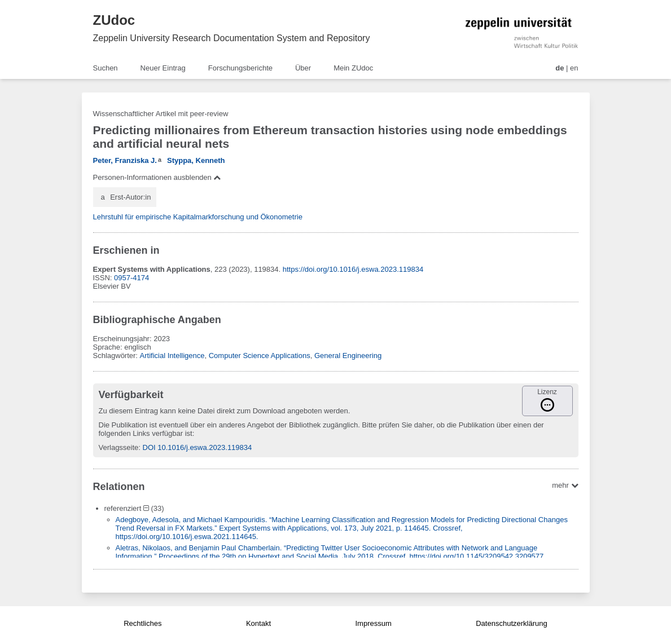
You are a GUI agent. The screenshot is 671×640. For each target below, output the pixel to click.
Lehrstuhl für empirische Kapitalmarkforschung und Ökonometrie (197, 217)
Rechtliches (142, 623)
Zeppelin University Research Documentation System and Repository (231, 38)
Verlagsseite (119, 447)
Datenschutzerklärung (511, 623)
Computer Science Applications (259, 355)
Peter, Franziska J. (125, 160)
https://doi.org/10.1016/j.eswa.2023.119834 (353, 269)
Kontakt (258, 623)
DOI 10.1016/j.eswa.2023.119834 (197, 447)
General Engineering (347, 355)
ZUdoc (114, 20)
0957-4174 (131, 277)
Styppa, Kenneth (196, 160)
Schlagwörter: (116, 355)
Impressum (373, 623)
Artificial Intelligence (172, 355)
